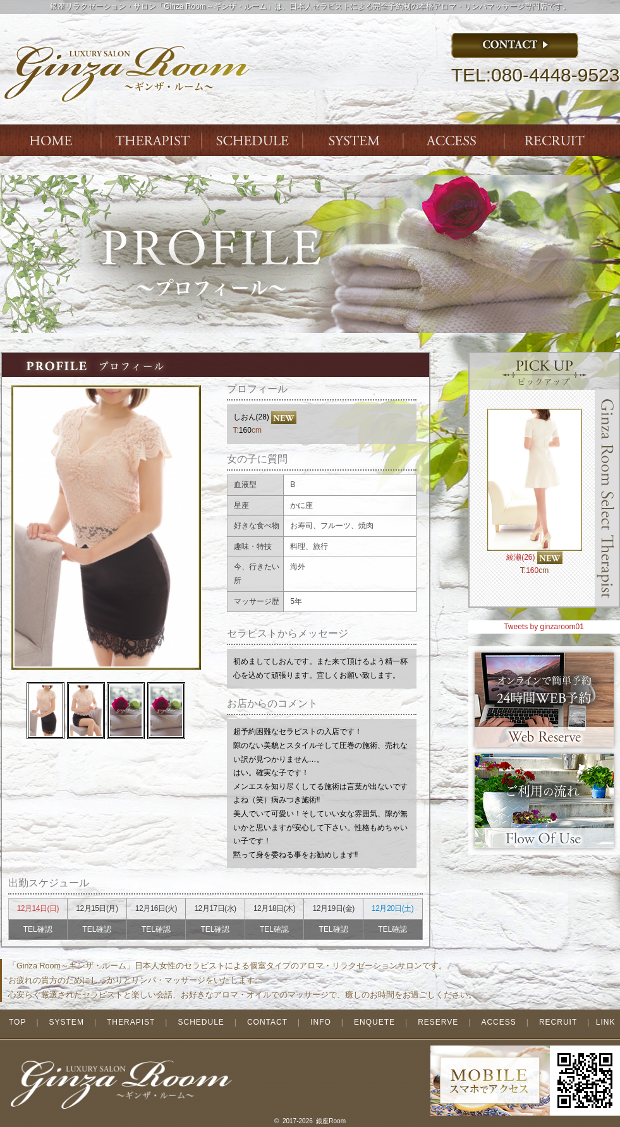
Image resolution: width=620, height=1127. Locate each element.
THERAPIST (152, 140)
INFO (320, 1022)
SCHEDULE (201, 1022)
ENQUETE (374, 1022)
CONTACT (267, 1022)
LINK (606, 1022)
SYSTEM (354, 140)
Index (51, 140)
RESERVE (438, 1022)
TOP (17, 1022)
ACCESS (455, 140)
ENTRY (556, 140)
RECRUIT (558, 1022)
